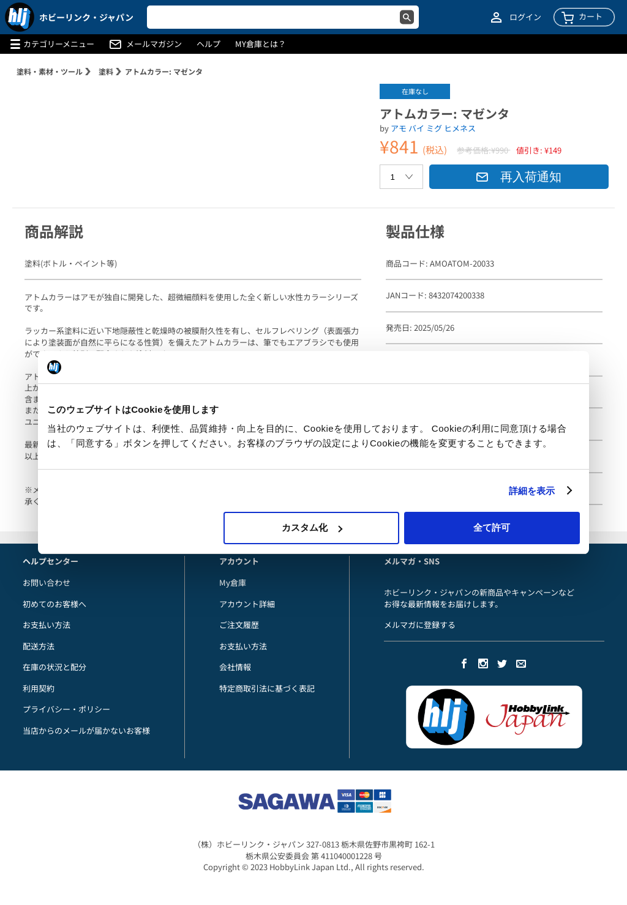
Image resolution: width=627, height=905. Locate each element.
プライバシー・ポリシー (66, 709)
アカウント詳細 (247, 604)
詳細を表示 (532, 491)
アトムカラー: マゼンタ (164, 71)
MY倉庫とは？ (260, 44)
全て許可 (491, 527)
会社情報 (235, 667)
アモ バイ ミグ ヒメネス (433, 128)
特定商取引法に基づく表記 (267, 688)
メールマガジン (154, 44)
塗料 (106, 71)
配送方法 (38, 646)
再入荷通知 (518, 176)
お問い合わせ (46, 582)
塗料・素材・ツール (50, 71)
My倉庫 (232, 582)
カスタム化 (312, 527)
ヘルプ (208, 44)
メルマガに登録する (420, 624)
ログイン (525, 17)
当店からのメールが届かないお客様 (86, 730)
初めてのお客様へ (54, 604)
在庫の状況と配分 (54, 667)
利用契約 (38, 688)
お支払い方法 (46, 624)
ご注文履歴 (239, 624)
